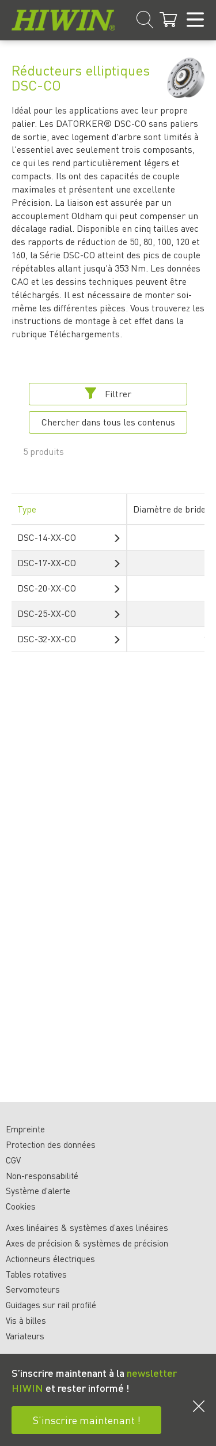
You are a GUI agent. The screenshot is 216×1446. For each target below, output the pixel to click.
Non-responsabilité (42, 1175)
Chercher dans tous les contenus (108, 422)
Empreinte (25, 1129)
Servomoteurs (33, 1289)
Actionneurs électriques (50, 1258)
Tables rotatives (36, 1274)
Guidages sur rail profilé (51, 1305)
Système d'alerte (38, 1190)
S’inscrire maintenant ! (87, 1419)
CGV (13, 1160)
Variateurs (25, 1336)
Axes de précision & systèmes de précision (87, 1243)
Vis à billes (26, 1320)
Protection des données (51, 1144)
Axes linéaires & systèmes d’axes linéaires (87, 1227)
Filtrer (108, 393)
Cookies (21, 1206)
